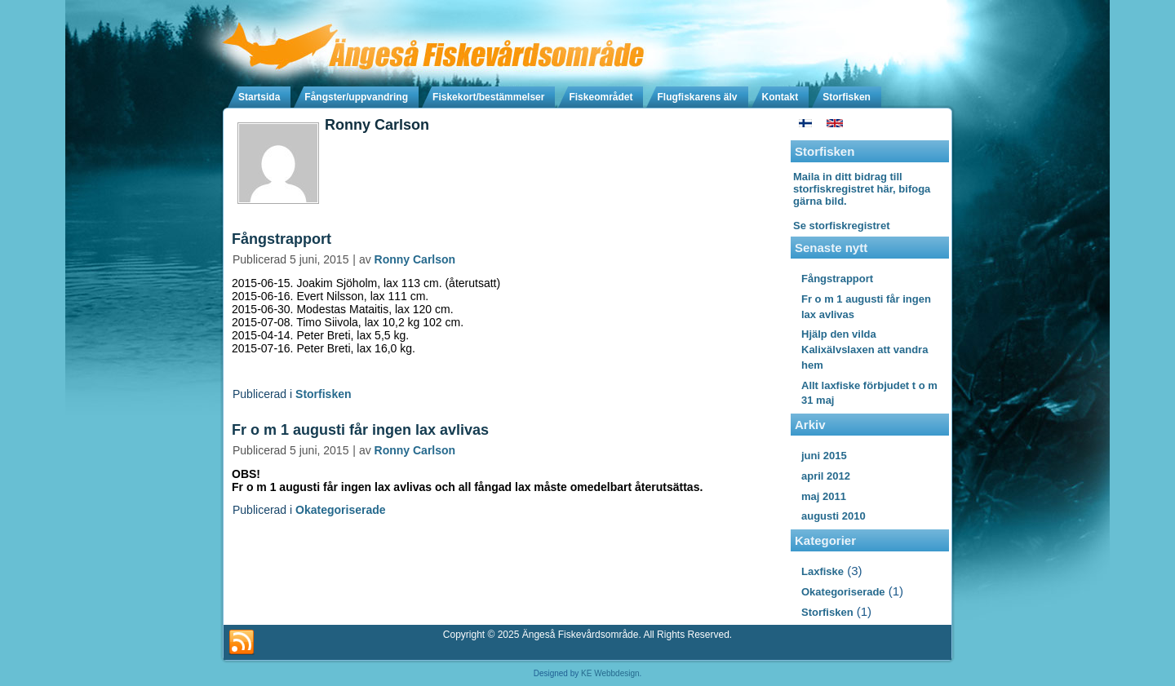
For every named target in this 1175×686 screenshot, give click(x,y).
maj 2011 (823, 496)
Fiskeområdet (600, 97)
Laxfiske (822, 571)
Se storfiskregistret (841, 225)
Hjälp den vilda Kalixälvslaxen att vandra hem (864, 349)
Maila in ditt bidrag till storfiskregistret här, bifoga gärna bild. (861, 188)
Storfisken (846, 97)
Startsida (259, 97)
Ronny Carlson (415, 259)
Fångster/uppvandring (356, 97)
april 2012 (825, 476)
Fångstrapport (281, 239)
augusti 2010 (833, 516)
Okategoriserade (340, 509)
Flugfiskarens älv (697, 97)
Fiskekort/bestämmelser (488, 97)
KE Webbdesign (610, 673)
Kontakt (780, 97)
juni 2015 (824, 455)
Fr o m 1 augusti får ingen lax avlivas (360, 430)
